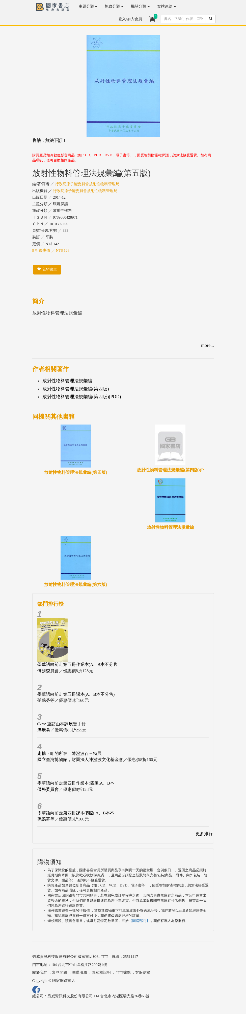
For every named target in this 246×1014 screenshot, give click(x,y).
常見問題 (59, 972)
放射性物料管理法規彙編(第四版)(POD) (81, 396)
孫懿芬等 (45, 700)
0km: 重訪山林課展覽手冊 (61, 724)
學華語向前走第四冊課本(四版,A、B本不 (76, 813)
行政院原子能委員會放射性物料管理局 (87, 184)
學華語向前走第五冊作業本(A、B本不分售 (77, 664)
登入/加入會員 (130, 19)
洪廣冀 (43, 730)
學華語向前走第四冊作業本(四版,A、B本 (76, 783)
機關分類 (140, 6)
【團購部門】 (139, 921)
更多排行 (204, 833)
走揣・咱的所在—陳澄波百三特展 (69, 753)
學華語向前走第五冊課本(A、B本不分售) (76, 694)
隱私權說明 (101, 972)
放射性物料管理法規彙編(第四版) (75, 388)
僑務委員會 (48, 670)
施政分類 (114, 6)
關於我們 (39, 972)
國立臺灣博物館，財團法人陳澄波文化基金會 (80, 759)
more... (207, 345)
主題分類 (88, 6)
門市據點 (123, 972)
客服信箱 (142, 972)
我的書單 (47, 269)
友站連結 (166, 6)
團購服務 (79, 972)
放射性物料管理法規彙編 (67, 380)
